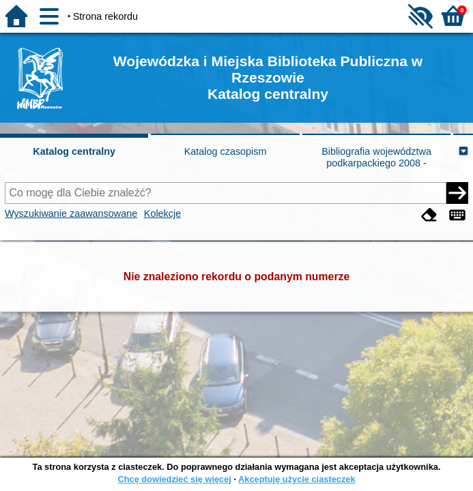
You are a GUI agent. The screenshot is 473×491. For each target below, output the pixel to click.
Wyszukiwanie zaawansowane (71, 213)
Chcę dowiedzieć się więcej (174, 479)
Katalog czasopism (225, 151)
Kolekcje (162, 213)
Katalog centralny (74, 151)
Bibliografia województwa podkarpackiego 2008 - (376, 157)
